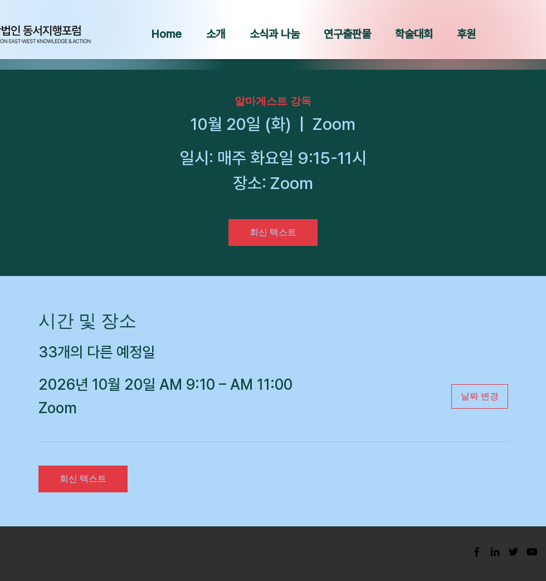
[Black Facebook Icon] (476, 551)
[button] (215, 34)
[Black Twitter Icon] (513, 551)
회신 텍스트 (273, 232)
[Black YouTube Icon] (531, 551)
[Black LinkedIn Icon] (495, 551)
